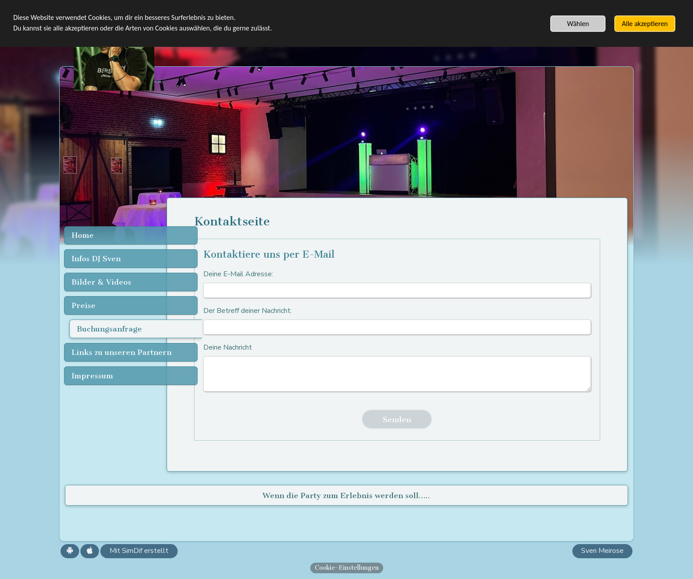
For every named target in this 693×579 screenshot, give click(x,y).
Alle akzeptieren (645, 23)
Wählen (578, 23)
